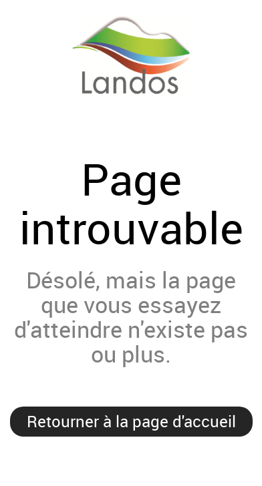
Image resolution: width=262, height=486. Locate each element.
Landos (131, 76)
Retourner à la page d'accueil (131, 421)
